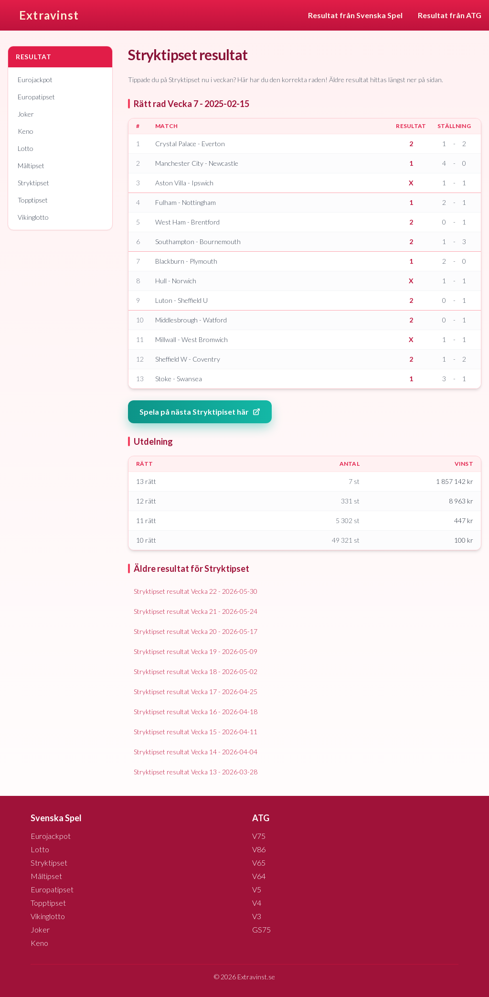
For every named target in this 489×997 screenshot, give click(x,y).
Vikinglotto (33, 217)
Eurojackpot (35, 79)
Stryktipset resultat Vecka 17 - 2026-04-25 (195, 691)
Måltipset (31, 165)
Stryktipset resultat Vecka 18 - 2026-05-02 (195, 671)
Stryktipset (33, 183)
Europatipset (36, 97)
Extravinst (49, 15)
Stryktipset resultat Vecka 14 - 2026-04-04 (195, 752)
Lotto (25, 148)
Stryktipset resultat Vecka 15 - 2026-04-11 (195, 732)
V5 (256, 889)
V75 (259, 835)
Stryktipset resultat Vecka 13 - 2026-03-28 (195, 772)
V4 (256, 902)
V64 (259, 875)
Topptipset (33, 200)
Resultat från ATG (449, 15)
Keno (25, 131)
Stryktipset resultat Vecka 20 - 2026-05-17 (195, 631)
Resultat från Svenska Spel (355, 15)
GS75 (261, 929)
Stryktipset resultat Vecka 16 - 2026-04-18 (195, 712)
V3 (256, 916)
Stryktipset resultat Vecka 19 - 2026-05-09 (195, 651)
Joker (26, 114)
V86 (259, 849)
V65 (259, 862)
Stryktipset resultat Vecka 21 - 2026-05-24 (195, 611)
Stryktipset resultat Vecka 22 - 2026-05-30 (195, 591)
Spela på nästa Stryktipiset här (199, 411)
